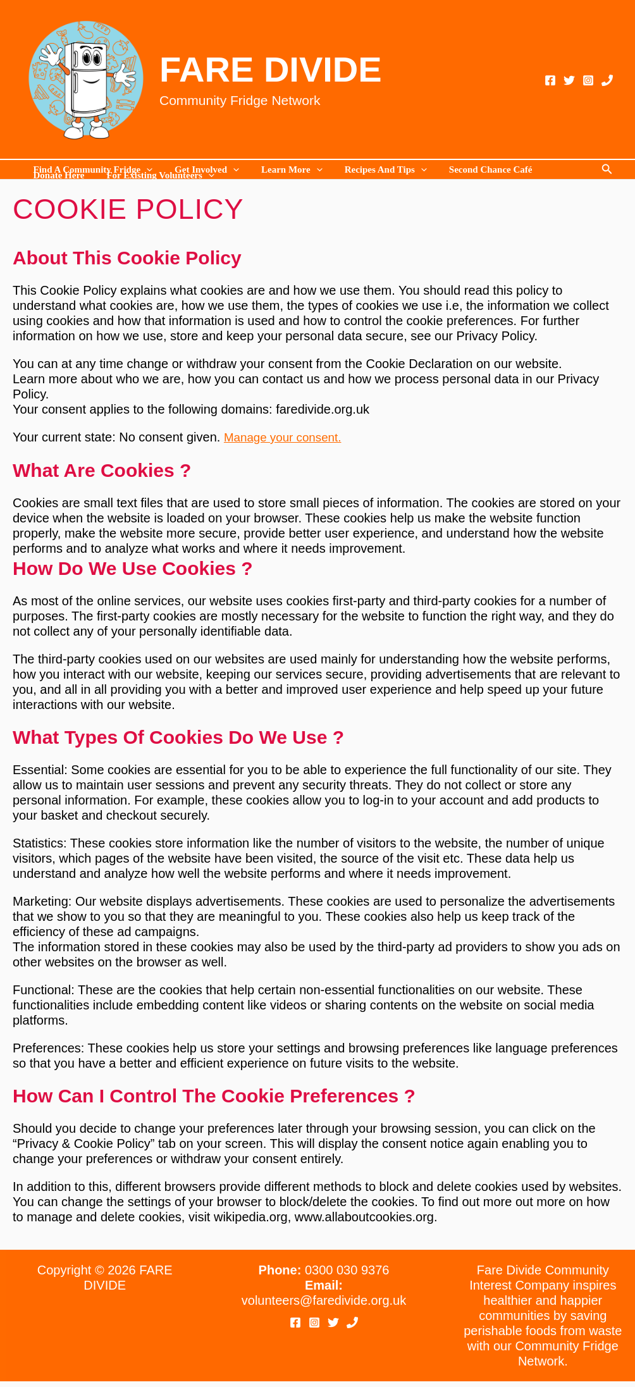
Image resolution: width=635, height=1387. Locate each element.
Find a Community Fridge (91, 170)
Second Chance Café (476, 170)
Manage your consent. (286, 437)
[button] (607, 169)
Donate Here (57, 175)
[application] (145, 170)
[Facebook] (550, 80)
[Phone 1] (607, 80)
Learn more (284, 170)
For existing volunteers (155, 175)
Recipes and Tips (374, 170)
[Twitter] (569, 80)
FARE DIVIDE (270, 69)
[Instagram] (588, 80)
